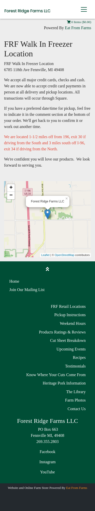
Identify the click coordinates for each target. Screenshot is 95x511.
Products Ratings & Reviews (62, 332)
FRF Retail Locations (68, 306)
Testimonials (75, 366)
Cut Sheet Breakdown (68, 340)
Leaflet (45, 255)
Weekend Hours (73, 323)
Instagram (48, 462)
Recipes (79, 357)
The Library (76, 392)
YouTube (47, 472)
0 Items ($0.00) (79, 22)
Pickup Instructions (70, 315)
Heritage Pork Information (64, 383)
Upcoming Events (71, 349)
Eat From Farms (78, 28)
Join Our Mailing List (27, 290)
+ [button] (11, 188)
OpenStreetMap (64, 255)
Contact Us (77, 409)
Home (14, 281)
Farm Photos (75, 400)
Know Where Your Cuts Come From (56, 375)
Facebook (47, 452)
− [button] (11, 195)
